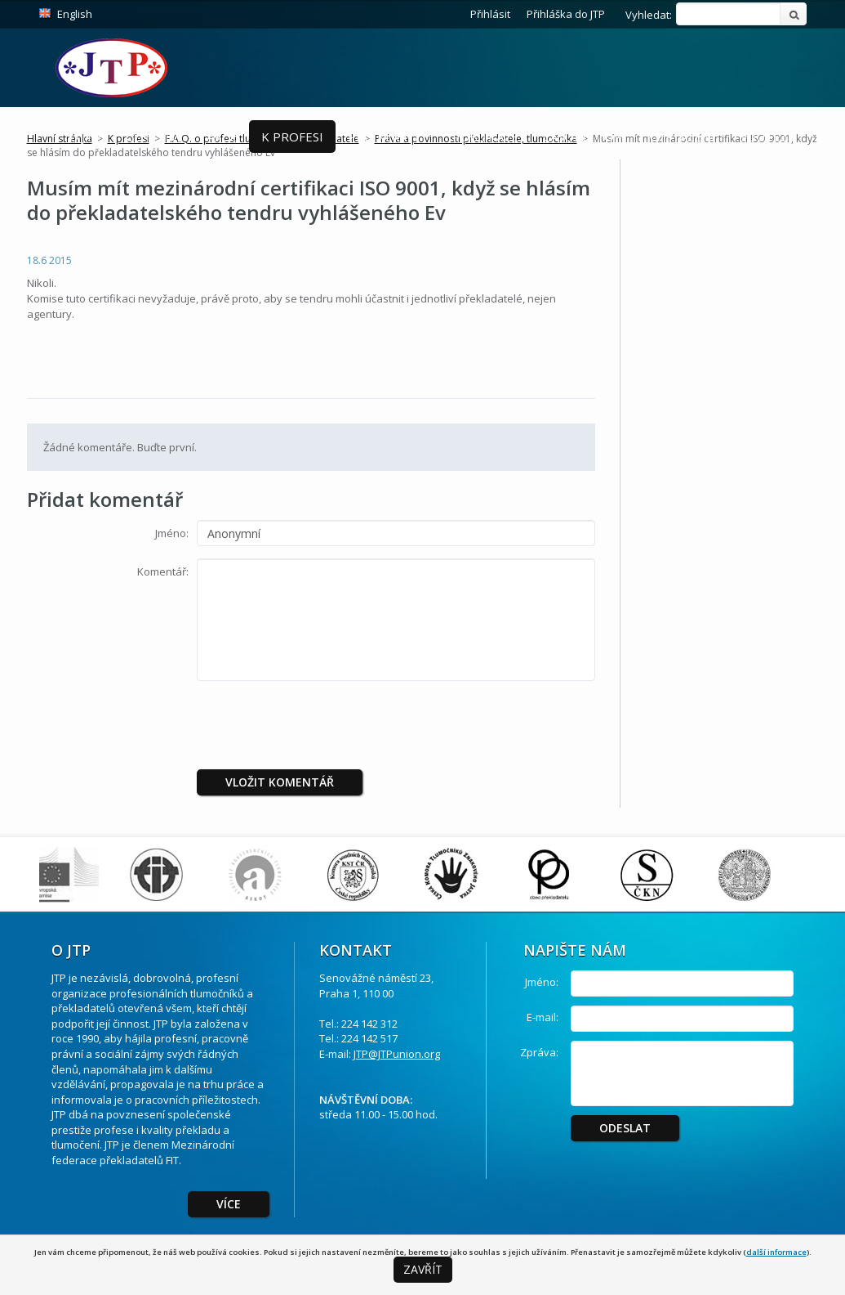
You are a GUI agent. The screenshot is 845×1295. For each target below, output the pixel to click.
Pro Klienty (388, 136)
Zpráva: (539, 1052)
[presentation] (333, 725)
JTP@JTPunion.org (397, 1053)
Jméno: (172, 533)
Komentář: (163, 571)
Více (228, 1204)
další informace (776, 1252)
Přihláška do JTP (566, 14)
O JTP (85, 136)
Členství (154, 136)
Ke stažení (681, 136)
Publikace (485, 136)
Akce (222, 136)
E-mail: (542, 1017)
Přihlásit (490, 14)
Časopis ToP (582, 136)
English (74, 14)
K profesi (292, 136)
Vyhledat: (648, 14)
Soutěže (767, 136)
